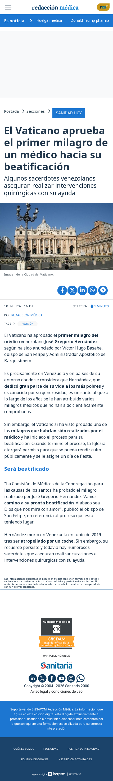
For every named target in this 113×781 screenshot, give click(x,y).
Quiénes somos (23, 748)
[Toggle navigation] (8, 7)
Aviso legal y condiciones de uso (56, 691)
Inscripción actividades (75, 759)
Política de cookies (34, 759)
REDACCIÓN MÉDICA (27, 315)
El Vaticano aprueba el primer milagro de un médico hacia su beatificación (56, 148)
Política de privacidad (84, 748)
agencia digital (39, 774)
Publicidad (50, 748)
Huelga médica (49, 20)
